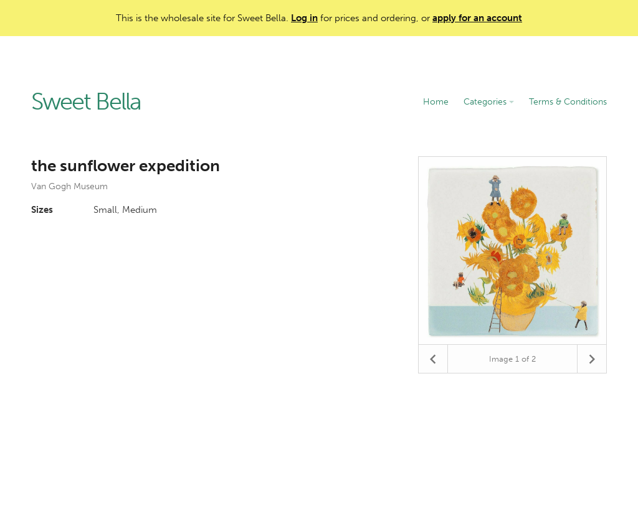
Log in (304, 18)
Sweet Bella (86, 102)
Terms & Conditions (568, 101)
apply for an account (477, 18)
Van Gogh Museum (69, 186)
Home (436, 101)
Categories (489, 101)
